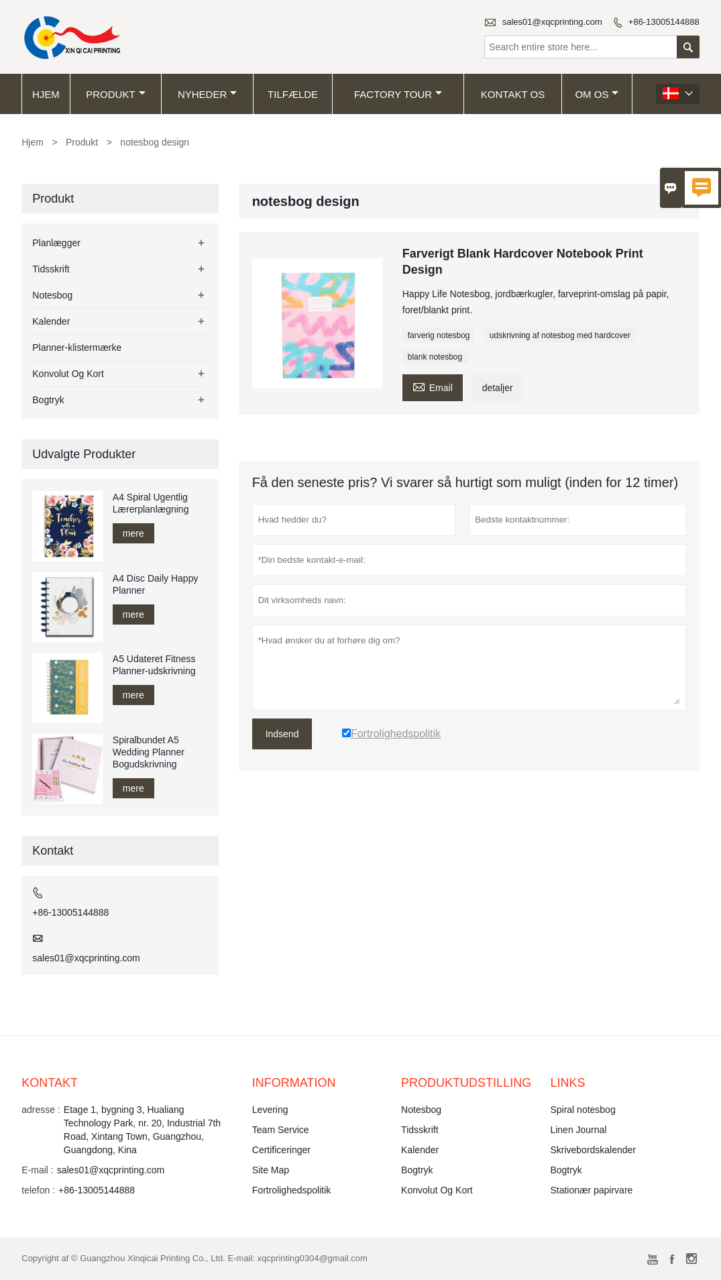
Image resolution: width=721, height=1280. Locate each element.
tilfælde (293, 94)
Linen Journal (578, 1129)
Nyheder (207, 94)
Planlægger (56, 242)
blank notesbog (435, 357)
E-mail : (37, 1170)
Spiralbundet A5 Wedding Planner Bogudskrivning (148, 752)
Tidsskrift (50, 269)
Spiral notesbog (582, 1109)
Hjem (46, 94)
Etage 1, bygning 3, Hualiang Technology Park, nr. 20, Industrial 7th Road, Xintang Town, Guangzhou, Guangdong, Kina (142, 1129)
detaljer (497, 387)
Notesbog (52, 295)
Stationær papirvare (591, 1190)
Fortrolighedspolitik (291, 1190)
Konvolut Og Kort (68, 373)
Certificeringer (281, 1149)
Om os (596, 94)
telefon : (38, 1190)
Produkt (115, 94)
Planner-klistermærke (76, 347)
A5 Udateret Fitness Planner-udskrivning (154, 664)
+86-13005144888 (664, 22)
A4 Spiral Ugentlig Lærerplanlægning (151, 503)
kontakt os (513, 94)
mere (133, 533)
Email (432, 386)
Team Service (280, 1129)
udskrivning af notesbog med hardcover (560, 335)
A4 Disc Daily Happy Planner (156, 584)
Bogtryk (48, 399)
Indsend (282, 734)
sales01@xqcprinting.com (552, 22)
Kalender (51, 321)
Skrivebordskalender (593, 1149)
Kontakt (49, 1082)
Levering (270, 1109)
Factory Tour (398, 94)
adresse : (40, 1109)
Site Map (270, 1170)
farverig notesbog (439, 335)
